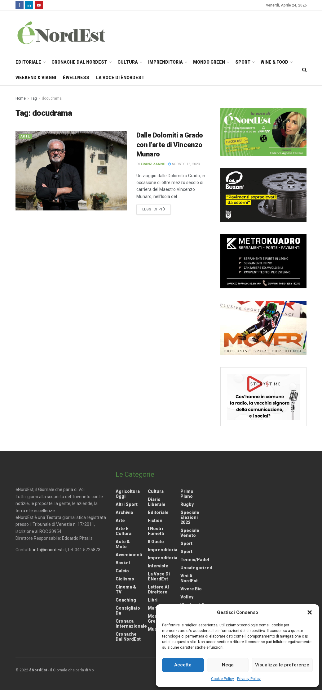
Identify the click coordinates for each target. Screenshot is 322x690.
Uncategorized (196, 567)
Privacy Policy (249, 679)
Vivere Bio (191, 588)
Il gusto (156, 541)
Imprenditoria (165, 62)
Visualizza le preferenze (282, 665)
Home (20, 98)
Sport (242, 62)
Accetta (183, 665)
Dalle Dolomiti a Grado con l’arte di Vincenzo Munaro (169, 144)
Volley (186, 596)
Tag (34, 98)
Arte (25, 136)
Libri (152, 600)
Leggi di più (156, 208)
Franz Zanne (153, 164)
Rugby (187, 504)
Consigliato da (128, 611)
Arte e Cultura (123, 531)
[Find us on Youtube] (39, 5)
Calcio (122, 570)
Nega (228, 665)
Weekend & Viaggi (35, 77)
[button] (310, 612)
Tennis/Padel (194, 559)
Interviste (158, 565)
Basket (123, 562)
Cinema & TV (126, 589)
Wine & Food (274, 62)
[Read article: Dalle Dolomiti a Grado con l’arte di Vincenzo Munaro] (71, 170)
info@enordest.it (49, 549)
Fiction (155, 520)
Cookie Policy (222, 679)
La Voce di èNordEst (120, 77)
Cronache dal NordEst (79, 62)
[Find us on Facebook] (19, 5)
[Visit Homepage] (69, 32)
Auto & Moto (123, 544)
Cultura (127, 62)
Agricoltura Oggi (128, 494)
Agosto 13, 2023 (184, 164)
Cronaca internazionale (131, 624)
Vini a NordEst (189, 578)
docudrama (52, 98)
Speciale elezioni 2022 (189, 517)
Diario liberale (156, 502)
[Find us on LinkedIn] (29, 5)
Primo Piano (186, 494)
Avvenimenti (129, 554)
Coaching (126, 600)
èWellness (76, 77)
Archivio (124, 512)
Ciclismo (125, 578)
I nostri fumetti (156, 531)
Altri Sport (127, 504)
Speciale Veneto (189, 533)
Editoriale (28, 62)
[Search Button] (304, 70)
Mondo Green (209, 62)
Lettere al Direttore (158, 589)
